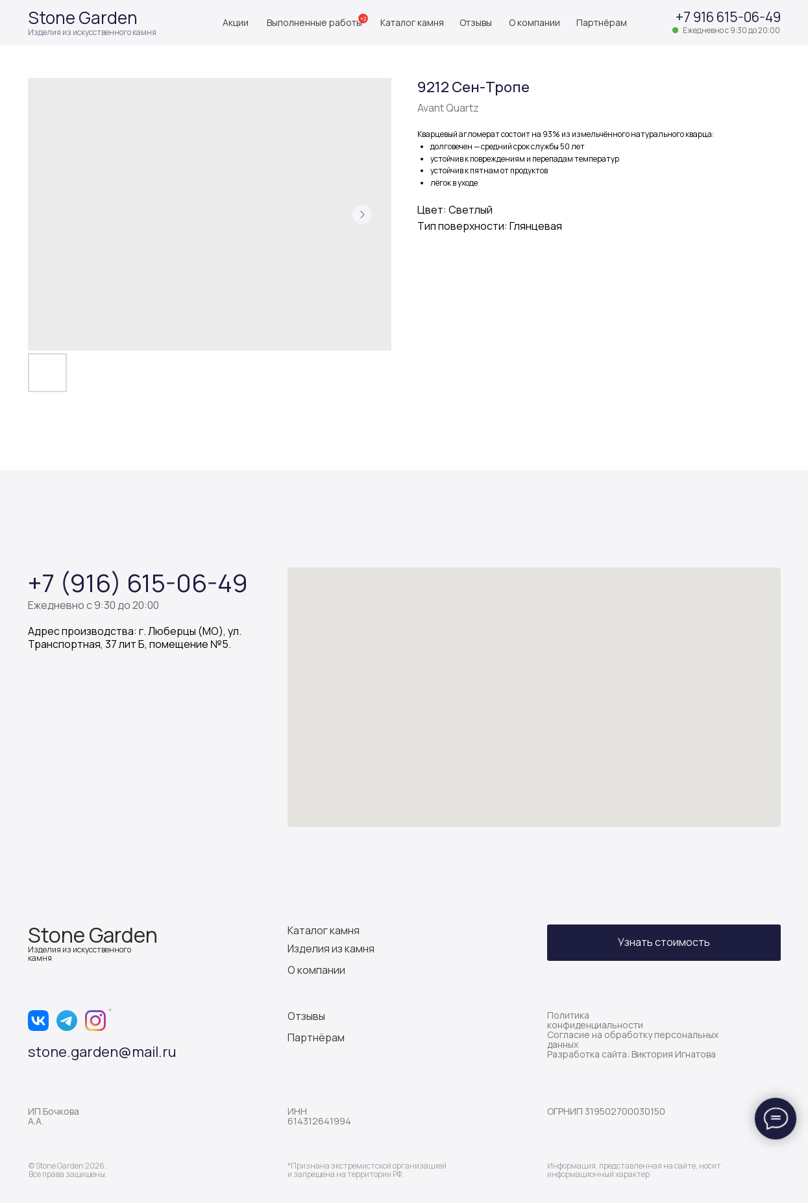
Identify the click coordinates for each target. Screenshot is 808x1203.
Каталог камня (412, 22)
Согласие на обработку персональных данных (632, 1039)
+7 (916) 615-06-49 (138, 582)
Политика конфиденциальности (595, 1020)
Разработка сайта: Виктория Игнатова (631, 1054)
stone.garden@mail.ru (102, 1051)
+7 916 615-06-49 (728, 17)
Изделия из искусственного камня (92, 32)
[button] (664, 942)
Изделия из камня (331, 948)
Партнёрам (601, 22)
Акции (236, 22)
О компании (534, 22)
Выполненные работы (314, 22)
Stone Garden (83, 17)
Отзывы (475, 22)
